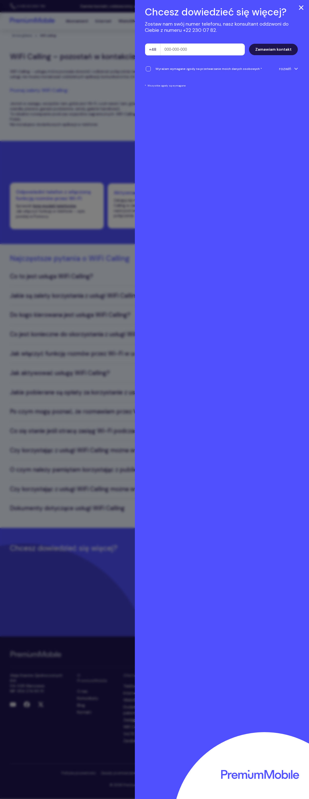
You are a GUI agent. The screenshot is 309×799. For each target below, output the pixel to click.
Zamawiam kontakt (273, 49)
